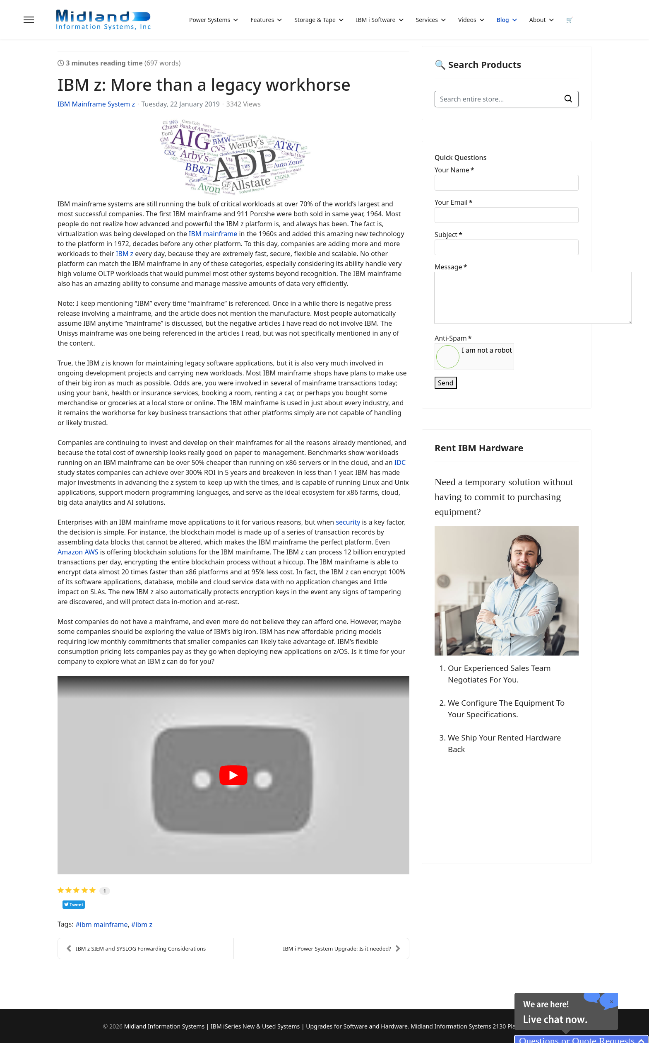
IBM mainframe (213, 233)
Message (451, 266)
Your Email (453, 202)
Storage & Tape (315, 20)
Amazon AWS (78, 552)
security (348, 522)
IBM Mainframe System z (96, 104)
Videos (467, 20)
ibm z (143, 924)
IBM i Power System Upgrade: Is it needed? (342, 948)
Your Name (454, 169)
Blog (503, 20)
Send (446, 382)
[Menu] (29, 19)
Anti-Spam (453, 338)
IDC (400, 462)
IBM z (124, 253)
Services (427, 20)
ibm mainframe (104, 924)
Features (262, 20)
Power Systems (209, 20)
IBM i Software (376, 20)
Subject (448, 234)
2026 (116, 1026)
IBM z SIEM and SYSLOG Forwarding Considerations (136, 948)
